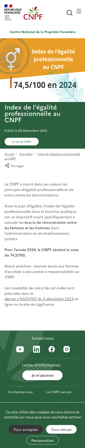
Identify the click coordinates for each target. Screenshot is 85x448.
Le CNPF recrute (58, 391)
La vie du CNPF (21, 141)
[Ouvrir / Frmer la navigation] (79, 11)
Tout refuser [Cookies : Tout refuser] (61, 429)
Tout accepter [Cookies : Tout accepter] (25, 429)
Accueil (9, 154)
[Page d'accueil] (33, 13)
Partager (14, 165)
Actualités (25, 154)
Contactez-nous (20, 391)
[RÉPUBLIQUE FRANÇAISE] (14, 13)
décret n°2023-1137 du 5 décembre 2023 (39, 298)
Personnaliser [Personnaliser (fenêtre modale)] (42, 440)
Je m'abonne (42, 375)
